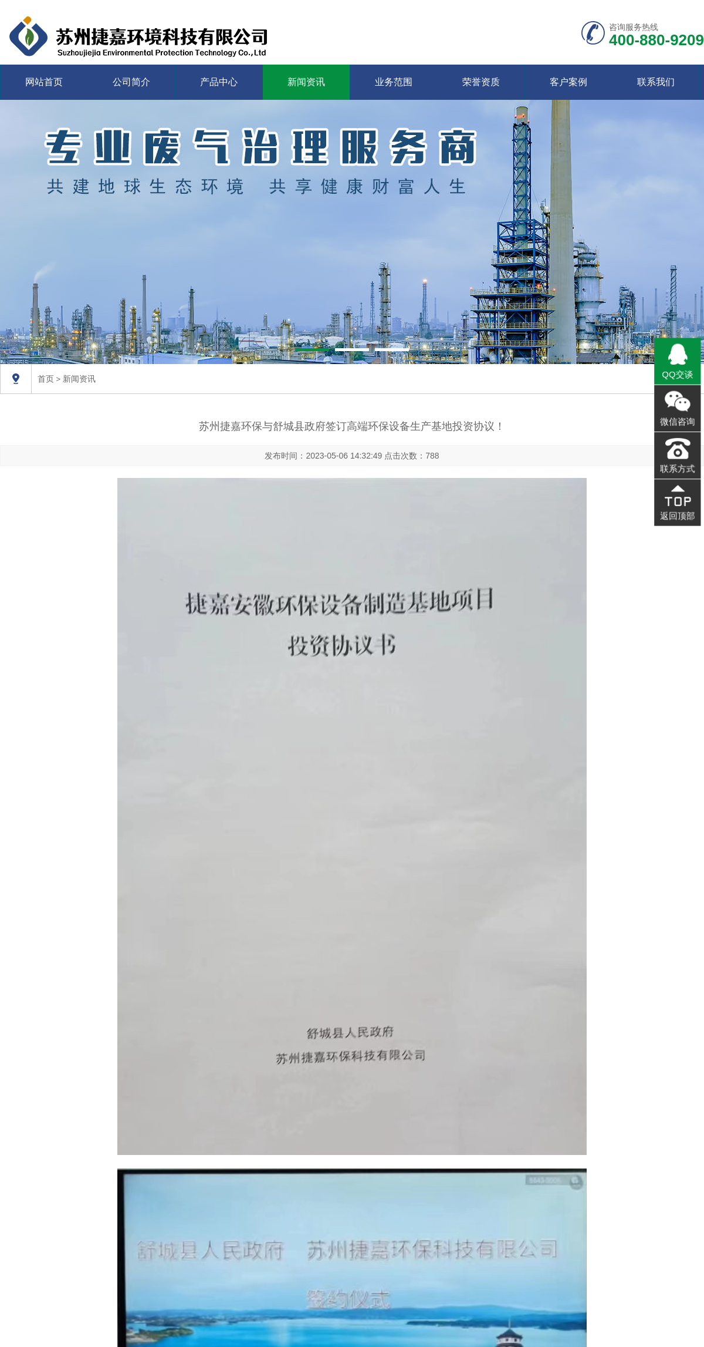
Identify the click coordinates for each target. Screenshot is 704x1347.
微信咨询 (677, 421)
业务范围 (393, 82)
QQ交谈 (677, 376)
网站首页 (44, 82)
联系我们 (656, 82)
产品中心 (219, 82)
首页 (46, 378)
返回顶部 (677, 512)
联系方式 (677, 467)
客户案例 (568, 82)
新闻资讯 (306, 82)
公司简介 (131, 82)
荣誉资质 (481, 82)
